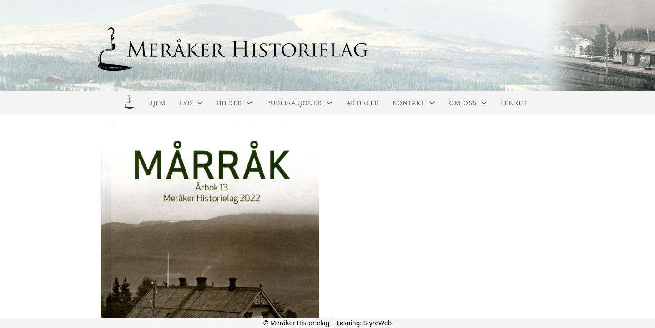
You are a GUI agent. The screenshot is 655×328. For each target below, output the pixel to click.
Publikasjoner (299, 102)
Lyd (191, 102)
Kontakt (414, 102)
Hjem (157, 102)
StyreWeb (377, 322)
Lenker (514, 102)
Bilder (234, 102)
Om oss (468, 102)
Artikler (362, 102)
